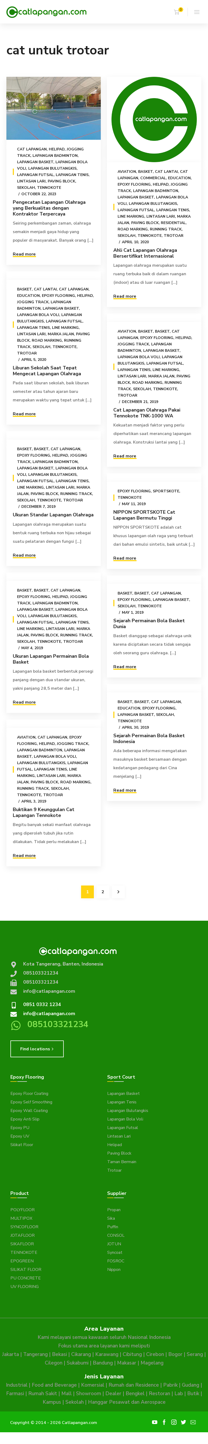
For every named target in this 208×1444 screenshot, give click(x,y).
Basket (145, 171)
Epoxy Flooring (133, 184)
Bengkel (135, 1393)
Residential (173, 222)
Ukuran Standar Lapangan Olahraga (53, 514)
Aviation (126, 171)
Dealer (113, 1393)
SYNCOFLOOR (24, 1227)
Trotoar (173, 235)
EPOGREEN (22, 1261)
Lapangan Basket (35, 162)
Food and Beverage (54, 1385)
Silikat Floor (21, 1145)
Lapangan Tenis (72, 174)
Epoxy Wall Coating (29, 1111)
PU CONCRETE (25, 1278)
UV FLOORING (24, 1287)
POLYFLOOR (22, 1210)
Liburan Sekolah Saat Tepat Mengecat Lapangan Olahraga (47, 370)
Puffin (112, 1227)
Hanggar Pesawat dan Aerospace (127, 1402)
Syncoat (114, 1252)
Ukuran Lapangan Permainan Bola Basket (51, 661)
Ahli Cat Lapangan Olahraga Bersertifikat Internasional (145, 253)
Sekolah (26, 187)
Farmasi (15, 1393)
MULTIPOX (21, 1218)
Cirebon (155, 1354)
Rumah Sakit (42, 1393)
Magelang (152, 1362)
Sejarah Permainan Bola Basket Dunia (149, 625)
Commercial (153, 178)
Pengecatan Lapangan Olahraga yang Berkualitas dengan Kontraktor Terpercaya (49, 208)
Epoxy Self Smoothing (31, 1102)
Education (179, 178)
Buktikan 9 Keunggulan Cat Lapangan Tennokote (43, 816)
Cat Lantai (166, 171)
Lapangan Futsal (35, 174)
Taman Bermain (121, 1162)
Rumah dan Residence (134, 1385)
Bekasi (59, 1354)
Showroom (88, 1393)
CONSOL (116, 1235)
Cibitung (132, 1354)
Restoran (159, 1393)
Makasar (126, 1362)
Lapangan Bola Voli (38, 314)
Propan (114, 1210)
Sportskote (166, 493)
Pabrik (170, 1385)
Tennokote (49, 187)
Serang (195, 1354)
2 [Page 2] (103, 892)
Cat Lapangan (32, 149)
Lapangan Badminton (55, 155)
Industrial (16, 1385)
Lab (178, 1393)
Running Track (165, 229)
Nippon (114, 1270)
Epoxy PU (19, 1128)
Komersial (92, 1385)
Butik (193, 1393)
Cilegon (53, 1362)
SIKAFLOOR (22, 1244)
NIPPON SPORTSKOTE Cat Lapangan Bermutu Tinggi (144, 517)
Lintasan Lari (31, 181)
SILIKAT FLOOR (25, 1270)
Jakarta (10, 1354)
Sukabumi (78, 1362)
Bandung (103, 1362)
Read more (24, 254)
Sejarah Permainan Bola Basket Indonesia (149, 739)
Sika (111, 1218)
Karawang (106, 1354)
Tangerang (35, 1354)
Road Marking (132, 229)
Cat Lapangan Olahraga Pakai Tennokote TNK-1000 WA (146, 415)
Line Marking (130, 216)
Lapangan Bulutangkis (52, 168)
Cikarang (81, 1354)
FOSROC (115, 1261)
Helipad (57, 149)
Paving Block (61, 181)
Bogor (175, 1354)
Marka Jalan (61, 333)
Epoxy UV (19, 1136)
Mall (66, 1393)
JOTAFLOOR (22, 1235)
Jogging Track (33, 301)
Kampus (52, 1402)
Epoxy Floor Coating (29, 1093)
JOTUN (114, 1244)
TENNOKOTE (23, 1252)
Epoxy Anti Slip (24, 1119)
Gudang (190, 1385)
